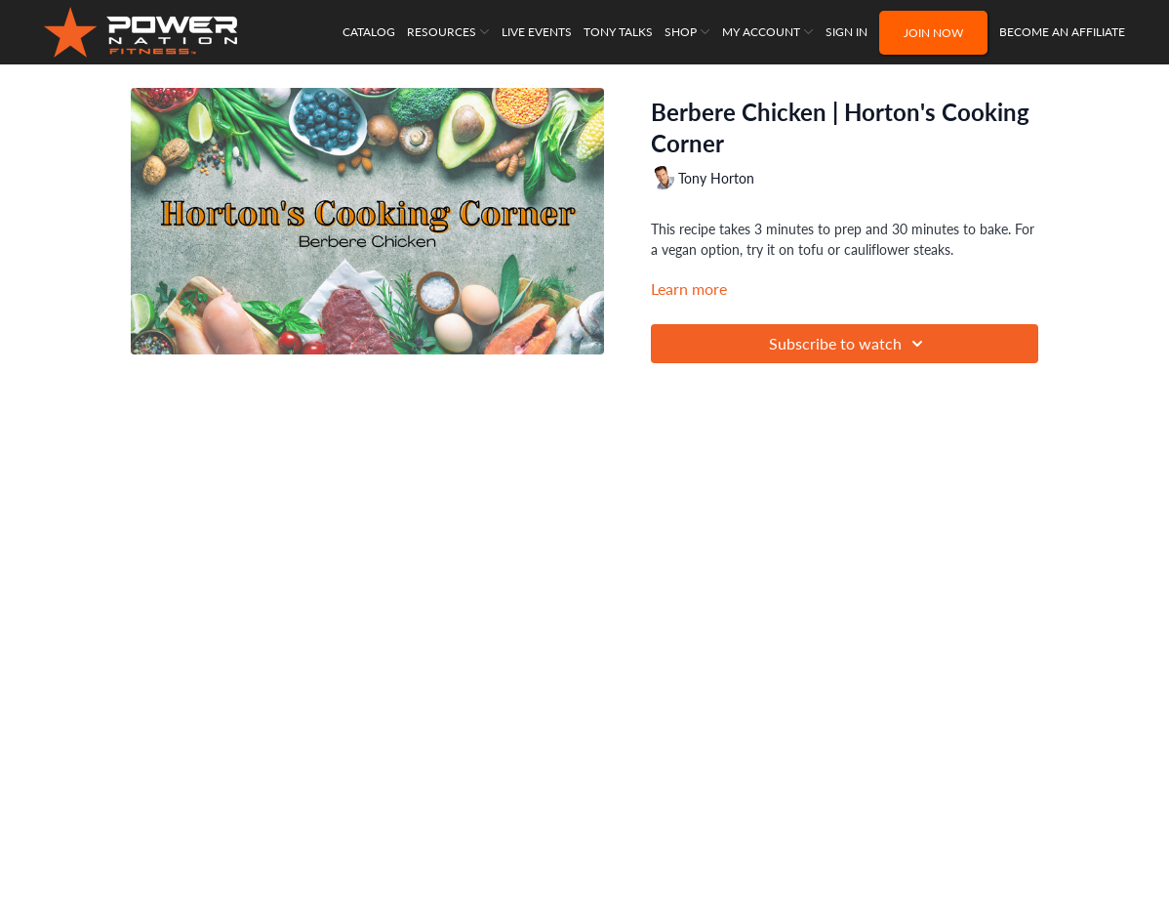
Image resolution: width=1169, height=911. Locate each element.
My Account (768, 31)
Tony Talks (618, 31)
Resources (448, 31)
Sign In (846, 31)
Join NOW (933, 32)
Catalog (369, 31)
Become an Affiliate (1062, 31)
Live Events (537, 31)
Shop (687, 31)
